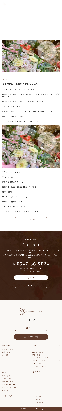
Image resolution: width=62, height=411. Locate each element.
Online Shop (31, 337)
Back (31, 219)
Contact (31, 285)
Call (31, 277)
